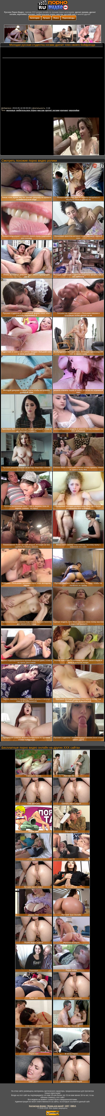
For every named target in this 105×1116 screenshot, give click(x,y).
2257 (67, 1106)
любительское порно (26, 110)
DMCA (73, 1106)
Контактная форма (37, 1106)
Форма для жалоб (55, 1106)
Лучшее (46, 18)
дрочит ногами (52, 110)
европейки (74, 110)
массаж (41, 110)
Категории (35, 18)
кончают (64, 110)
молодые (10, 110)
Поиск (56, 18)
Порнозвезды (68, 18)
